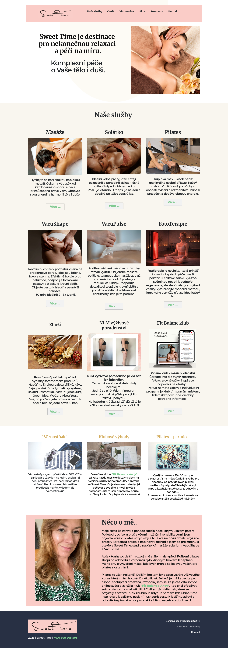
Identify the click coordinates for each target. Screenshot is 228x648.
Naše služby (94, 11)
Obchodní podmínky (188, 626)
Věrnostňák (126, 11)
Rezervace (157, 11)
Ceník (110, 11)
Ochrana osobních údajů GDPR (182, 621)
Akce (142, 11)
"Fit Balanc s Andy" (155, 586)
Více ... (55, 206)
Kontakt (173, 11)
